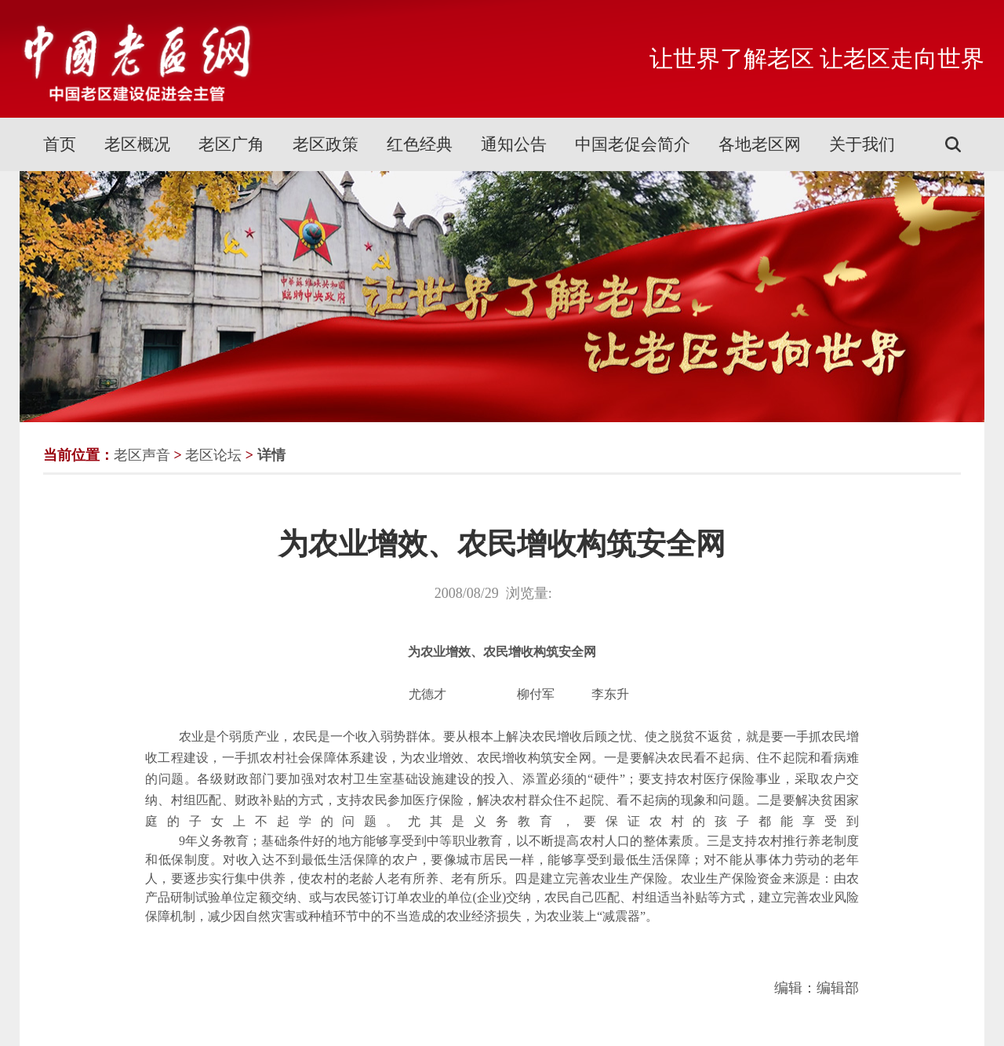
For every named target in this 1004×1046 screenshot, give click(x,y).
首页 (59, 144)
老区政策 (325, 144)
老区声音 (142, 455)
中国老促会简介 (632, 144)
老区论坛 (213, 455)
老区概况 (137, 144)
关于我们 (862, 144)
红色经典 (420, 144)
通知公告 (514, 144)
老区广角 (231, 144)
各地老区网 (759, 144)
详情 (271, 455)
